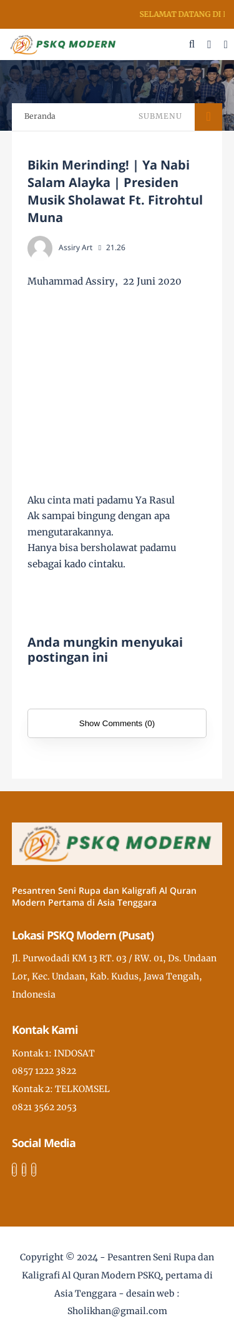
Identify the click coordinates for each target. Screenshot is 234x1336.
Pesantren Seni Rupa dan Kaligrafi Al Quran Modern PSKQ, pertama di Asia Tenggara (118, 1275)
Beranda (40, 116)
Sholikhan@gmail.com (117, 1311)
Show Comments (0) (117, 723)
